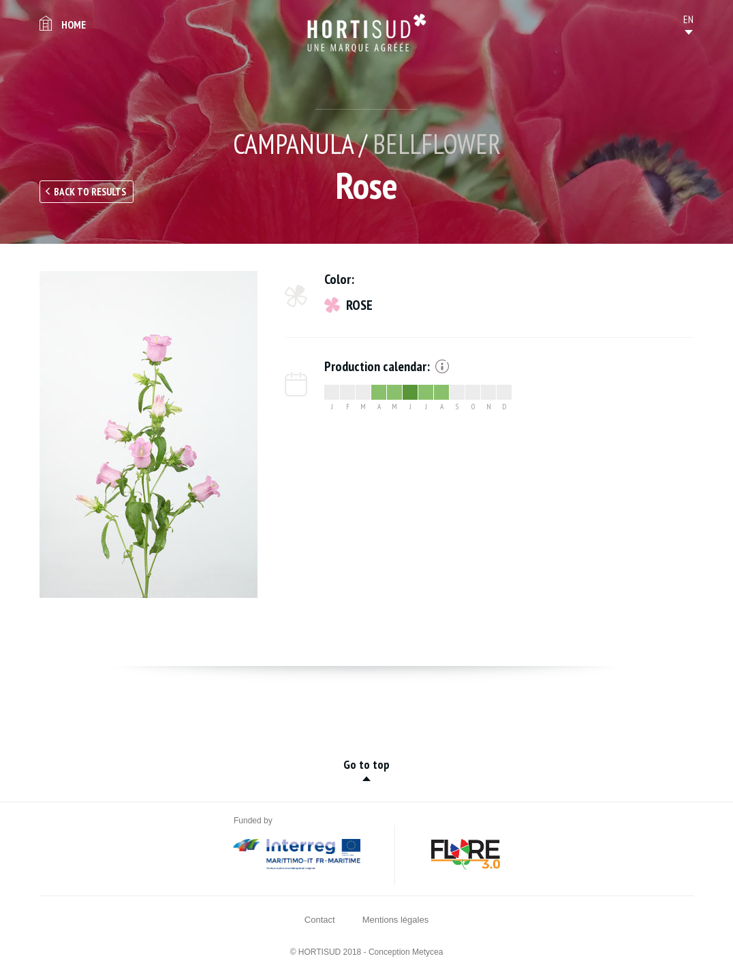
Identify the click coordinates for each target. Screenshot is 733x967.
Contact (320, 920)
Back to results (90, 191)
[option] (149, 434)
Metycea (427, 952)
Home (73, 24)
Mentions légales (395, 920)
